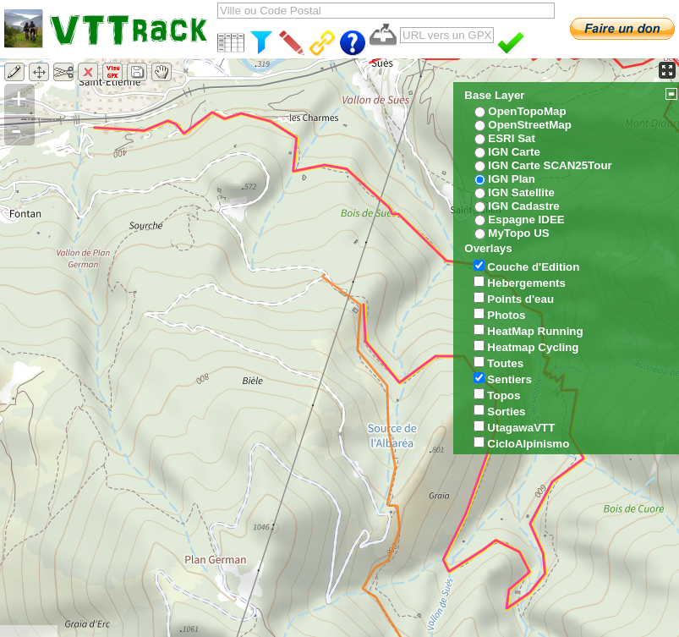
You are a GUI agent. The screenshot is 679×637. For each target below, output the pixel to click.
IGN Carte (513, 152)
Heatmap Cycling (532, 347)
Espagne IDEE (526, 219)
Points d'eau (520, 299)
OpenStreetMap (530, 124)
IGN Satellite (521, 192)
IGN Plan (511, 179)
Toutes (505, 363)
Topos (503, 395)
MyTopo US (518, 233)
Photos (506, 315)
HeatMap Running (535, 331)
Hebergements (526, 283)
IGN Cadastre (523, 206)
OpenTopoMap (527, 111)
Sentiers (509, 379)
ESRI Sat (511, 138)
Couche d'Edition (533, 267)
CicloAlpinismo (528, 443)
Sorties (506, 411)
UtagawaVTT (521, 427)
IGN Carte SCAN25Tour (549, 165)
